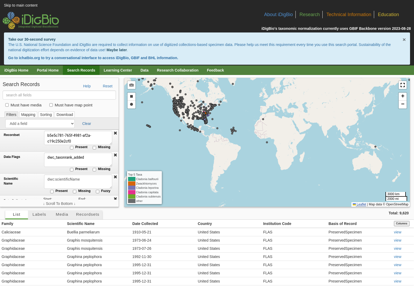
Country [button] (205, 224)
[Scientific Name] (78, 182)
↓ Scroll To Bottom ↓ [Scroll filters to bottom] (59, 203)
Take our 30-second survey (31, 39)
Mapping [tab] (28, 114)
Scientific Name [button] (81, 224)
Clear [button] (86, 123)
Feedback (215, 70)
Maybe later (117, 50)
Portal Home (48, 70)
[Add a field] (40, 123)
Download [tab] (65, 114)
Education (388, 14)
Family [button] (7, 224)
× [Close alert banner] (404, 39)
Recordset (12, 135)
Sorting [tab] (46, 114)
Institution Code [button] (277, 224)
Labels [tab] (39, 214)
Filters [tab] (11, 114)
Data (144, 70)
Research (309, 14)
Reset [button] (107, 86)
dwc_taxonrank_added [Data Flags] (78, 160)
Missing (101, 147)
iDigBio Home (16, 70)
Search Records (81, 70)
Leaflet (359, 204)
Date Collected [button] (145, 224)
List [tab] (16, 214)
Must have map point (70, 105)
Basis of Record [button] (342, 224)
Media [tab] (62, 214)
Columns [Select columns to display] (401, 223)
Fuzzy (103, 191)
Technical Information (348, 14)
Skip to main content (20, 5)
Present (78, 147)
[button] (115, 133)
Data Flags (12, 157)
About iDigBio (278, 14)
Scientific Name (11, 181)
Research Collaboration (178, 70)
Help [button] (87, 86)
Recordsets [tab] (88, 214)
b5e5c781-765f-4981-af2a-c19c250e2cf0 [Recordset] (78, 138)
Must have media (23, 105)
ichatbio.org (29, 58)
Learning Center (118, 70)
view (397, 232)
